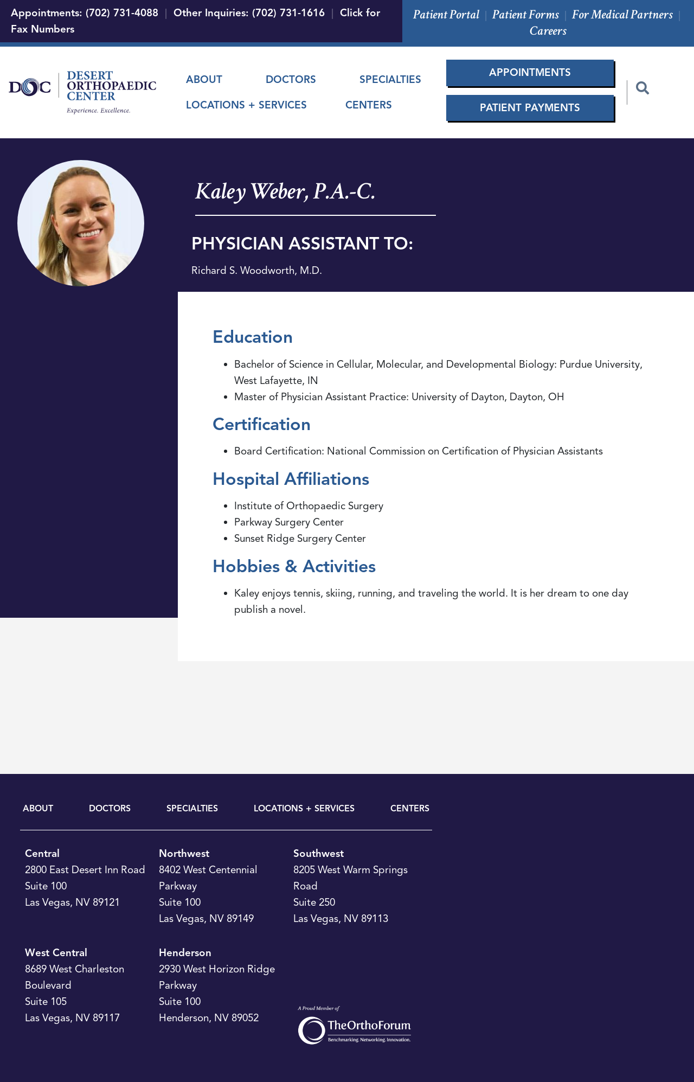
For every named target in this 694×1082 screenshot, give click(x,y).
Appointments (530, 72)
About (204, 79)
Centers (368, 105)
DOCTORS (110, 808)
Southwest (318, 853)
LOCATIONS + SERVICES (304, 808)
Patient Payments (530, 107)
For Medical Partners (622, 14)
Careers (548, 30)
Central (42, 853)
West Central (56, 952)
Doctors (291, 79)
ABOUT (38, 808)
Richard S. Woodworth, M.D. (256, 270)
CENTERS (409, 808)
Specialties (390, 79)
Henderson (185, 952)
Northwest (184, 853)
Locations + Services (246, 105)
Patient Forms (525, 14)
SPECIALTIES (192, 808)
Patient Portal (446, 14)
